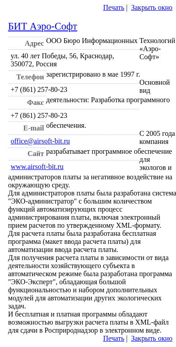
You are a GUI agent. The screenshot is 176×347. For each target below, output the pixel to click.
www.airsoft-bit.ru (37, 166)
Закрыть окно (151, 7)
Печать (113, 7)
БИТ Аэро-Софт (42, 26)
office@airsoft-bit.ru (40, 141)
